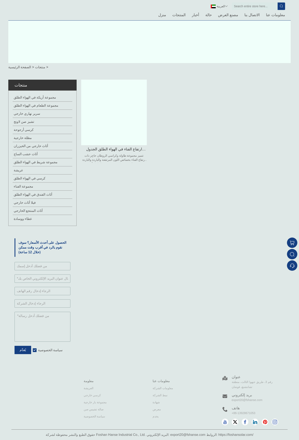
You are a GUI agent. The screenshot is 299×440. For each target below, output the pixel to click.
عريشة (18, 170)
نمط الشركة (160, 395)
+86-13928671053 (243, 413)
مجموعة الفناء (23, 186)
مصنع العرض (228, 15)
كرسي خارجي (92, 395)
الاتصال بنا (252, 15)
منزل (162, 15)
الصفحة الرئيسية (19, 67)
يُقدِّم (23, 350)
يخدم (156, 416)
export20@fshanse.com (247, 400)
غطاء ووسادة (23, 219)
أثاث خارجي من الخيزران (31, 146)
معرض (157, 409)
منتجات (40, 67)
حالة (208, 15)
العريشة (88, 388)
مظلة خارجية (23, 138)
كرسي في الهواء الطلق (29, 178)
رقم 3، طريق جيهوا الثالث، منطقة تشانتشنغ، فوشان (252, 384)
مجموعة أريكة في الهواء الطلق (35, 97)
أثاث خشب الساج (26, 154)
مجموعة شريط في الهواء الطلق (36, 162)
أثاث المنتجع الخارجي (28, 210)
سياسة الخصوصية (50, 350)
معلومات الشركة (163, 388)
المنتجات (179, 15)
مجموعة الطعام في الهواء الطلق (36, 105)
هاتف (236, 408)
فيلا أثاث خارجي (25, 202)
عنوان (236, 377)
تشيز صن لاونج (24, 121)
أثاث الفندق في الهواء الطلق (33, 194)
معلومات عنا (275, 15)
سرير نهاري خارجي (27, 113)
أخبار (195, 15)
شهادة (156, 402)
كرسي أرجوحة (24, 130)
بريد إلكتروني (242, 395)
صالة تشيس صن (94, 409)
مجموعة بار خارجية (95, 402)
